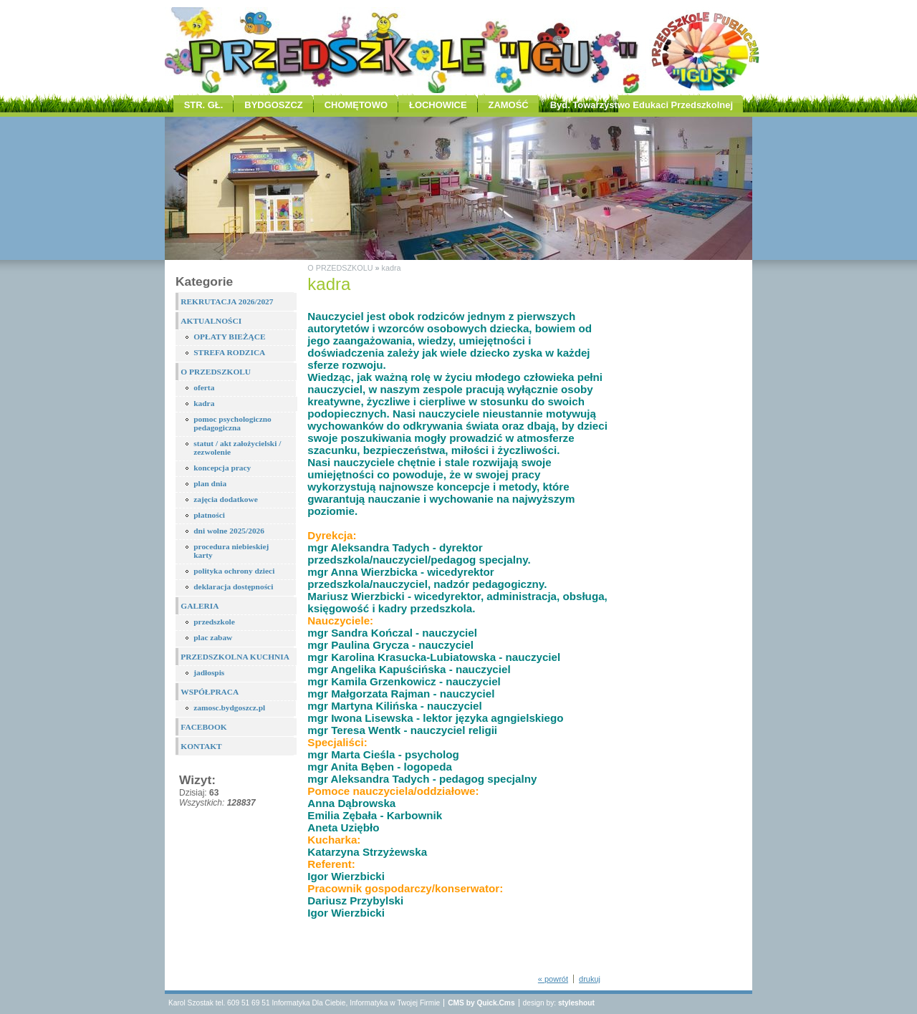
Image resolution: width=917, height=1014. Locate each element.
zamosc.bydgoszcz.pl (229, 707)
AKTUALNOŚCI (211, 321)
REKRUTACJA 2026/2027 (227, 301)
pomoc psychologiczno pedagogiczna (232, 423)
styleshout (576, 1003)
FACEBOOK (203, 727)
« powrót (553, 979)
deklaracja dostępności (233, 586)
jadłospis (208, 672)
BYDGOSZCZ (273, 105)
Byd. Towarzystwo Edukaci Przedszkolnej (641, 105)
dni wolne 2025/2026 (228, 530)
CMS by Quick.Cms (481, 1003)
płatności (209, 515)
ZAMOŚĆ (509, 105)
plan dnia (209, 483)
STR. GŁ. (204, 105)
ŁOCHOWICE (438, 105)
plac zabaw (212, 637)
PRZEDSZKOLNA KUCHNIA (235, 656)
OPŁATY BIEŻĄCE (229, 336)
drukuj (589, 979)
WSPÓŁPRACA (210, 691)
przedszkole (214, 621)
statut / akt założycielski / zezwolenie (237, 447)
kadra (203, 403)
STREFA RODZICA (229, 352)
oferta (203, 387)
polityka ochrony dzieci (233, 570)
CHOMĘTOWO (356, 105)
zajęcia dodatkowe (225, 499)
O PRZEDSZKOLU (216, 371)
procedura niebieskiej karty (231, 550)
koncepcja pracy (222, 467)
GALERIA (200, 606)
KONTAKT (201, 746)
